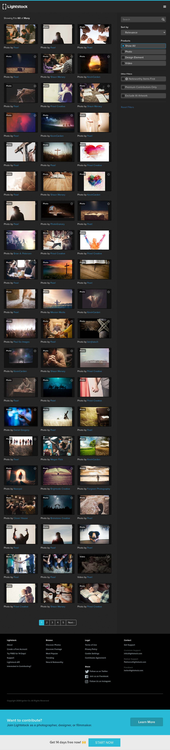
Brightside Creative (60, 489)
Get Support (129, 644)
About (9, 644)
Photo (128, 51)
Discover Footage (54, 649)
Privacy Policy (91, 649)
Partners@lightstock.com (135, 661)
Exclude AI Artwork (136, 95)
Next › (71, 622)
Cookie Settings (92, 653)
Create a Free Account (17, 649)
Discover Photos (53, 644)
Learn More (146, 721)
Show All (130, 46)
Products (125, 41)
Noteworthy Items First (140, 79)
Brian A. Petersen (23, 253)
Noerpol (18, 489)
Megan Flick (56, 459)
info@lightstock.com (133, 653)
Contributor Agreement (95, 657)
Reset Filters (127, 107)
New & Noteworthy (54, 662)
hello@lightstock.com (133, 670)
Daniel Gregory (21, 430)
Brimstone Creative (60, 518)
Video (128, 63)
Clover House (21, 518)
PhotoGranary (57, 224)
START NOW (104, 742)
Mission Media (57, 312)
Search (163, 19)
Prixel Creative (57, 106)
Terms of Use (91, 644)
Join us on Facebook (99, 676)
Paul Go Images (22, 342)
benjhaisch (92, 342)
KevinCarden (93, 77)
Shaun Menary (57, 77)
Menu (164, 6)
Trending (50, 657)
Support (10, 657)
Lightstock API (13, 662)
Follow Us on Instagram (100, 681)
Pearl (16, 47)
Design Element (134, 57)
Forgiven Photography (98, 489)
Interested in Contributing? (19, 666)
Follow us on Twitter (99, 671)
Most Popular (52, 653)
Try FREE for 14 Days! (16, 653)
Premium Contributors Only (141, 87)
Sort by (124, 27)
